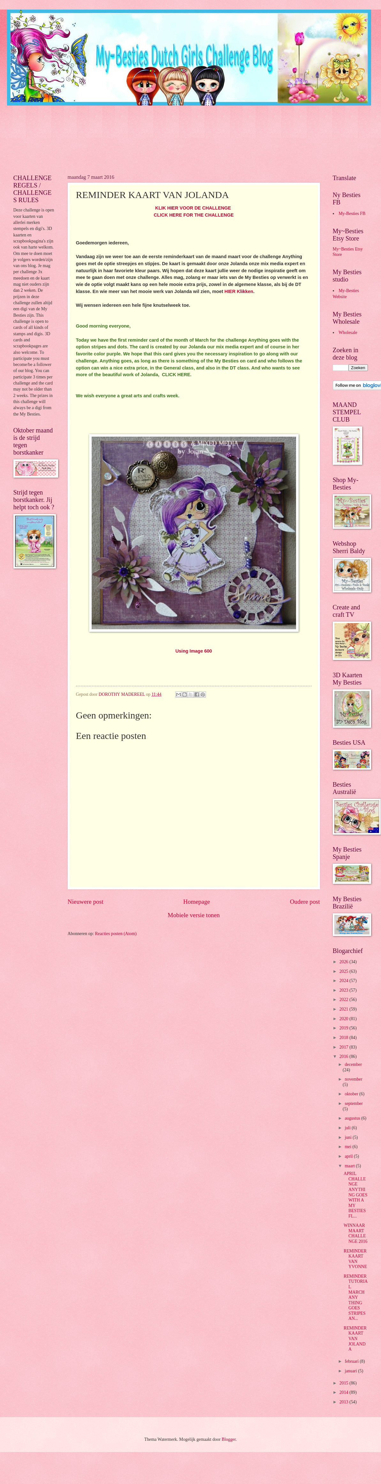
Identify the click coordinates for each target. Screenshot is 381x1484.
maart (350, 1165)
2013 (344, 1402)
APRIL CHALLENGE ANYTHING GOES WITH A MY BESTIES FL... (355, 1194)
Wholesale (348, 332)
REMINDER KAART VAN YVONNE (355, 1259)
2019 (344, 1028)
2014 (344, 1392)
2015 (344, 1383)
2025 (344, 971)
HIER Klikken (239, 291)
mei (348, 1146)
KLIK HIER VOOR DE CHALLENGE (193, 207)
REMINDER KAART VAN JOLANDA (355, 1339)
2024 (344, 980)
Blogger (229, 1439)
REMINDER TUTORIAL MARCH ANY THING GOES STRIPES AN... (356, 1297)
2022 (344, 999)
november (353, 1079)
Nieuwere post (85, 901)
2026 (344, 961)
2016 (344, 1056)
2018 (344, 1037)
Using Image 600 (193, 651)
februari (352, 1361)
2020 (344, 1018)
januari (351, 1371)
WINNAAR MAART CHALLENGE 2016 (355, 1233)
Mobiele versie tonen (194, 915)
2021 (344, 1009)
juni (349, 1137)
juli (348, 1127)
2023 (344, 990)
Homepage (196, 901)
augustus (353, 1118)
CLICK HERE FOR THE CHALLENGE (193, 215)
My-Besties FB (352, 213)
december (353, 1064)
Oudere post (305, 901)
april (349, 1156)
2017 (344, 1047)
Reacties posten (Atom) (115, 933)
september (354, 1103)
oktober (352, 1093)
